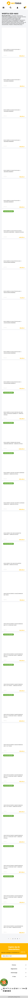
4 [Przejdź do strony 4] (17, 938)
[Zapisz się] (22, 952)
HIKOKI (5, 599)
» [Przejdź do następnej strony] (19, 939)
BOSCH (5, 55)
